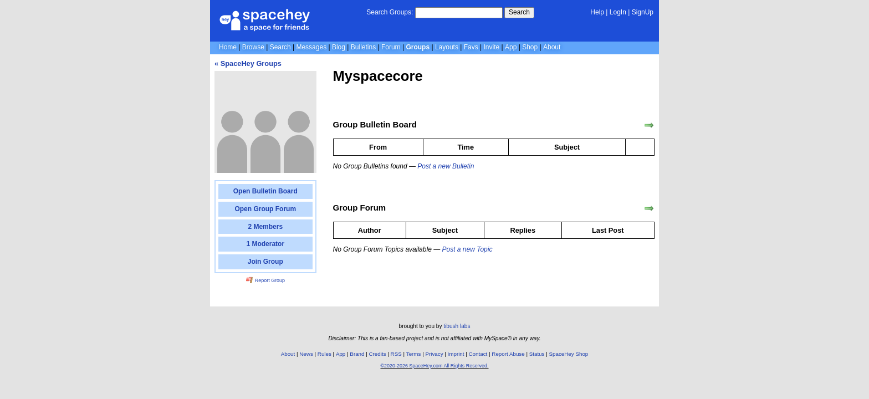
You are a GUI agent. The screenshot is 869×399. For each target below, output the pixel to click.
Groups (418, 47)
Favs (471, 47)
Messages (311, 47)
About (551, 47)
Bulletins (363, 47)
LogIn (618, 12)
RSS (396, 354)
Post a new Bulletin (445, 166)
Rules (324, 354)
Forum (391, 47)
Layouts (446, 47)
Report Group (265, 280)
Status (537, 354)
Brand (357, 354)
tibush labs (456, 326)
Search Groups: (389, 12)
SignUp (642, 12)
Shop (530, 47)
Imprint (456, 354)
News (306, 354)
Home (228, 47)
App (511, 47)
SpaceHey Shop (569, 354)
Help (597, 12)
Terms (413, 354)
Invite (492, 47)
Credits (377, 354)
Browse (253, 47)
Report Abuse (508, 354)
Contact (478, 354)
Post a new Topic (467, 249)
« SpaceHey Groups (248, 63)
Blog (338, 47)
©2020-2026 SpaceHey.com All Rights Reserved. (434, 366)
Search (519, 12)
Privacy (434, 354)
